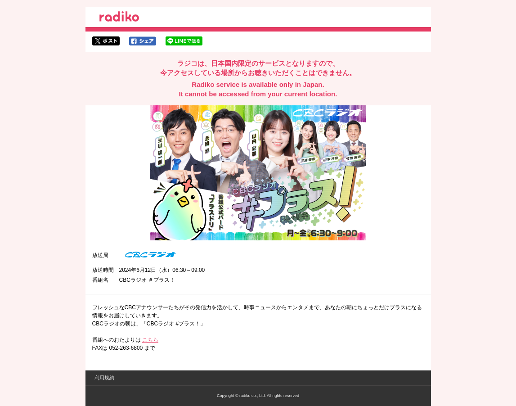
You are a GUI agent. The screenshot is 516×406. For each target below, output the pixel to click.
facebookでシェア (142, 40)
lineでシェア (184, 40)
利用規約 (104, 377)
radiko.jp (119, 18)
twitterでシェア (106, 40)
